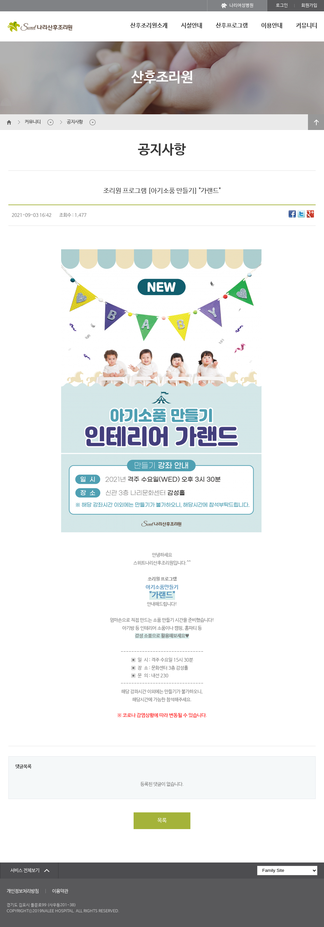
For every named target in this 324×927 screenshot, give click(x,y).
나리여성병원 (237, 5)
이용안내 (272, 25)
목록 (162, 820)
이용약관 (60, 891)
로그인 (282, 5)
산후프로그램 (232, 25)
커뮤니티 (306, 25)
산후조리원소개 (149, 25)
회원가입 (309, 5)
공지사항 (75, 122)
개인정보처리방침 (23, 891)
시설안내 (191, 25)
